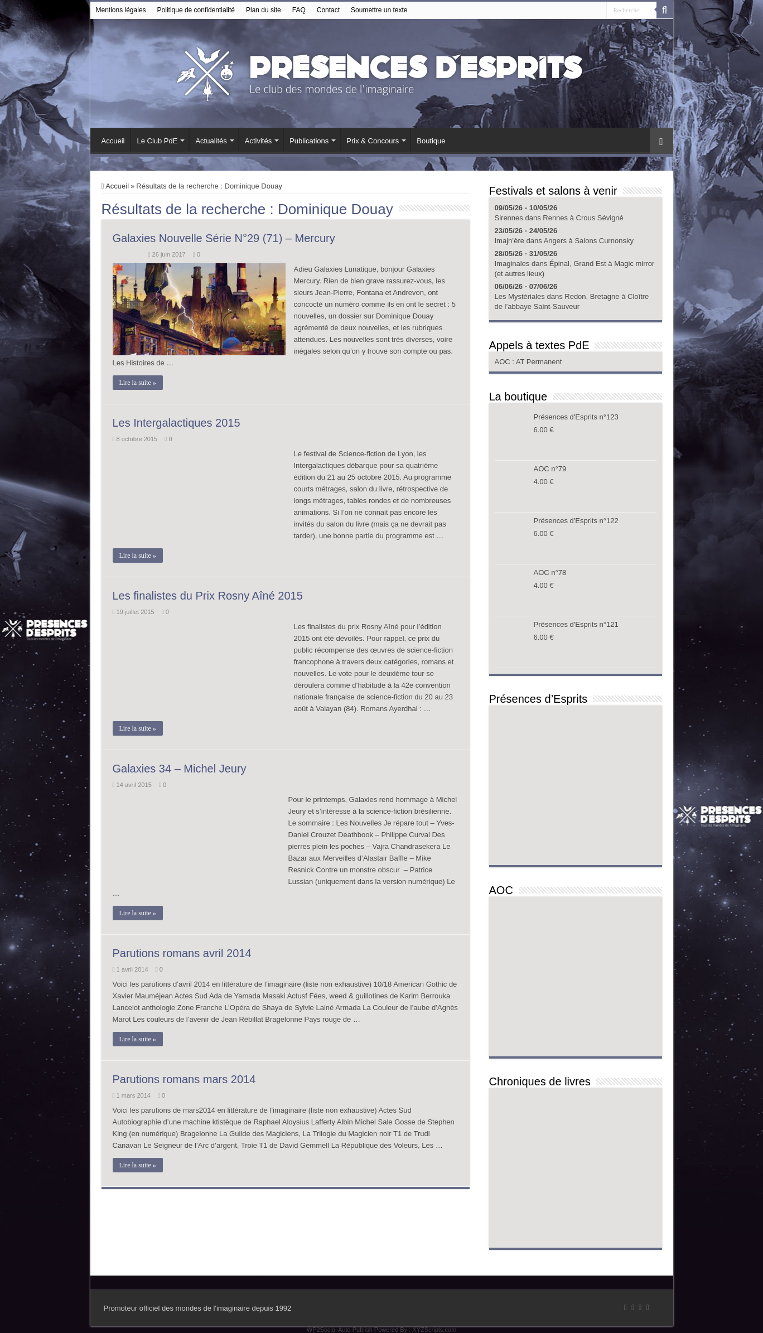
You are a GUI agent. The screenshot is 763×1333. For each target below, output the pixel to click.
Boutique (431, 141)
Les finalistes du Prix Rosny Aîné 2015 (208, 596)
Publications (309, 141)
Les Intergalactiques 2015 (176, 423)
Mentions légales (121, 10)
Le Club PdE (157, 141)
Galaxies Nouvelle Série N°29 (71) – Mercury (224, 238)
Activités (258, 141)
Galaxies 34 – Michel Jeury (180, 768)
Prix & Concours (372, 141)
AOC (504, 362)
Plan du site (263, 10)
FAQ (299, 10)
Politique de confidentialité (196, 10)
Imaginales (512, 263)
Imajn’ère (509, 240)
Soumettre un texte (379, 10)
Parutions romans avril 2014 (182, 953)
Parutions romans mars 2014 (184, 1079)
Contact (328, 10)
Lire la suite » (137, 383)
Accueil (113, 141)
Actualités (210, 141)
